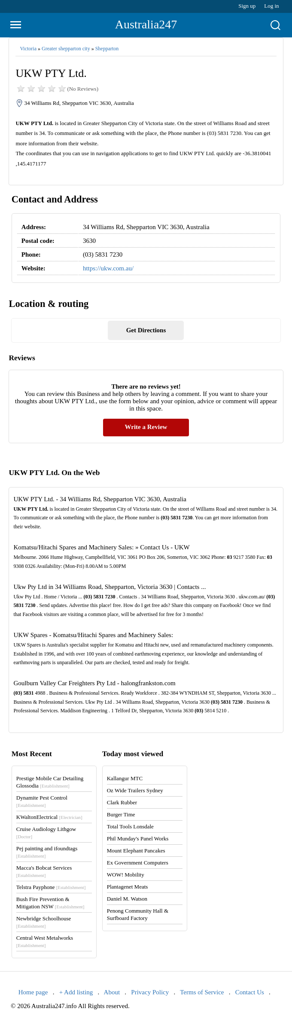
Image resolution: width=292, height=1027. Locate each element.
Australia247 (146, 24)
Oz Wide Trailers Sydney (135, 790)
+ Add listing (76, 992)
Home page (33, 992)
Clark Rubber (122, 802)
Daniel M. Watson (127, 898)
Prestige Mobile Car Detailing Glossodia (49, 782)
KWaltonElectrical (49, 817)
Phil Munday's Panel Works (138, 838)
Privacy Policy (150, 992)
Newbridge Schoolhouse (43, 922)
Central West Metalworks (44, 941)
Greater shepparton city (66, 49)
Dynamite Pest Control (41, 801)
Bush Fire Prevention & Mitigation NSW (50, 903)
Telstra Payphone (51, 887)
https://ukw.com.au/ (108, 268)
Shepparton (107, 49)
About (112, 992)
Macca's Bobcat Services (44, 871)
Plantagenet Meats (127, 886)
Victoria (28, 49)
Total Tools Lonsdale (130, 826)
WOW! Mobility (125, 874)
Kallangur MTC (125, 778)
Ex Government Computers (137, 862)
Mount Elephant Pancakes (136, 850)
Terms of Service (202, 992)
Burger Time (121, 814)
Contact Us (249, 992)
